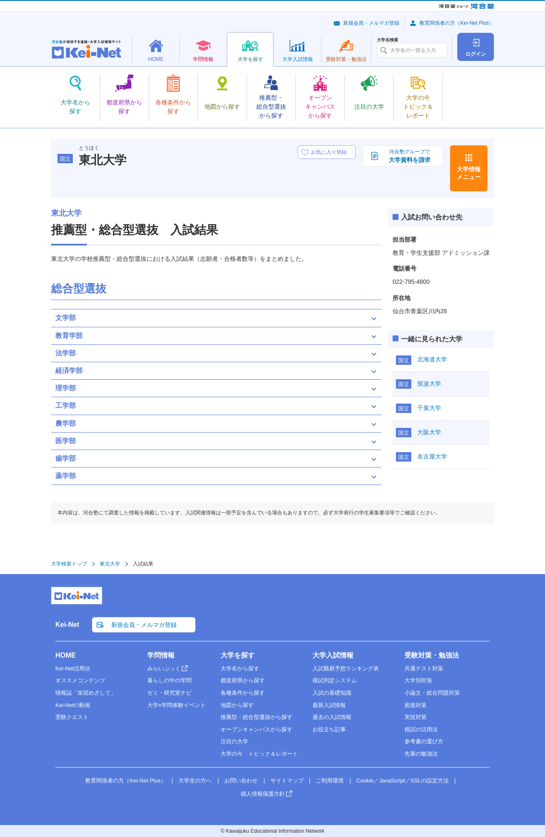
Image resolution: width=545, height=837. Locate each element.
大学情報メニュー (469, 173)
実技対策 (415, 717)
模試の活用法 (421, 729)
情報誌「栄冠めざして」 (85, 693)
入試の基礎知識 (332, 693)
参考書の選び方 (423, 741)
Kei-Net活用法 (72, 668)
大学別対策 (418, 680)
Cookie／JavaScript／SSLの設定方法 (402, 780)
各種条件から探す (243, 693)
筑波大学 (429, 383)
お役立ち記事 (329, 729)
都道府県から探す (243, 680)
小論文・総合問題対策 (432, 693)
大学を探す (238, 655)
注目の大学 (234, 741)
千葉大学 (429, 407)
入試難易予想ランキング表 (346, 668)
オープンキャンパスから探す (257, 729)
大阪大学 (429, 432)
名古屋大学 (432, 456)
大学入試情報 (333, 655)
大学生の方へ (195, 780)
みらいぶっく (164, 668)
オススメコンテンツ (80, 680)
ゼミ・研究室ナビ (169, 693)
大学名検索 (387, 40)
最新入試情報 (329, 705)
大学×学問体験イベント (176, 705)
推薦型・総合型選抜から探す (257, 717)
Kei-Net (67, 624)
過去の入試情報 (332, 717)
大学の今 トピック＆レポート (259, 753)
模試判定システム (335, 680)
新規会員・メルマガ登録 (371, 23)
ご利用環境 (330, 780)
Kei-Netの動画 (72, 705)
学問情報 (161, 655)
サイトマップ (287, 780)
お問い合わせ (241, 780)
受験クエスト (72, 717)
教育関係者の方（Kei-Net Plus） (456, 23)
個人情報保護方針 (263, 794)
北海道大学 (432, 359)
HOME (65, 655)
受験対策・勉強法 (431, 655)
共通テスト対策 (423, 668)
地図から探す (237, 705)
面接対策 (415, 705)
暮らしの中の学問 (169, 680)
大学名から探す (240, 668)
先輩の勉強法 (421, 753)
